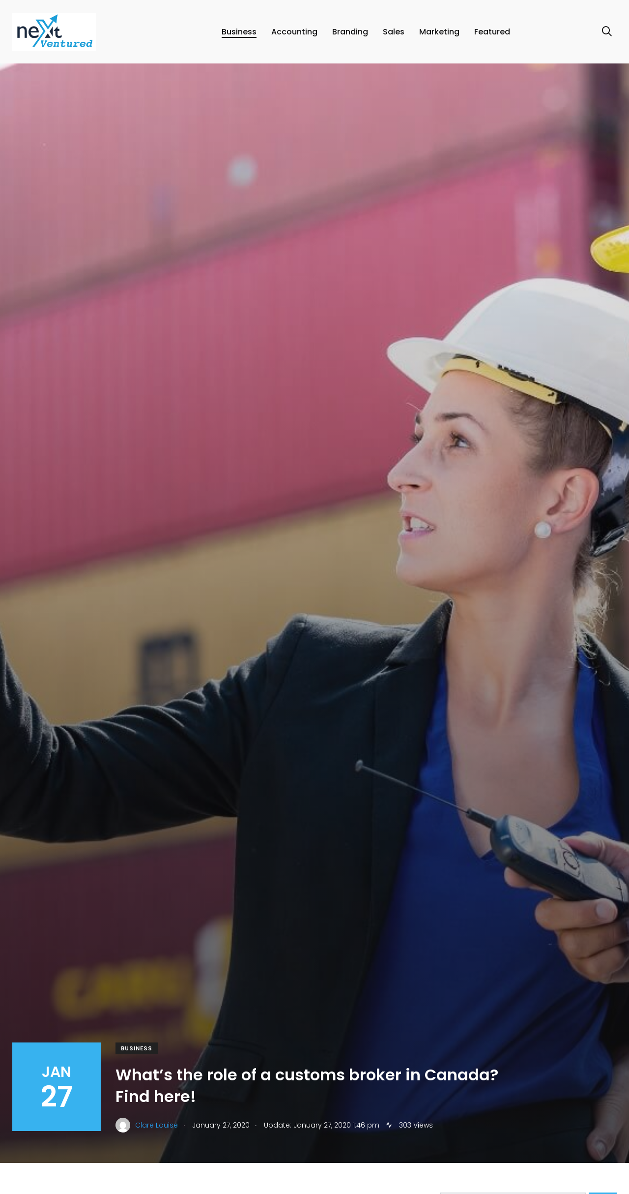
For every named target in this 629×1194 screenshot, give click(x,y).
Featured (492, 31)
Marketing (439, 31)
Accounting (294, 31)
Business (239, 31)
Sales (393, 31)
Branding (350, 31)
